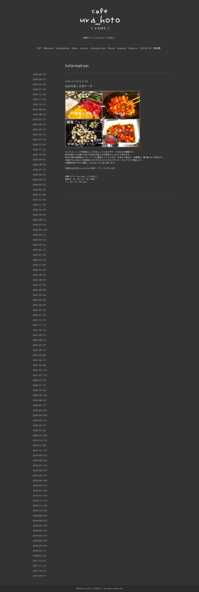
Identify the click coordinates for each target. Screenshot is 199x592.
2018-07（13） (40, 525)
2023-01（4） (40, 255)
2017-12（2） (40, 560)
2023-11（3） (40, 204)
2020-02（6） (40, 430)
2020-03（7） (40, 425)
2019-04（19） (40, 480)
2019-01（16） (40, 495)
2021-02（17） (40, 370)
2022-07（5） (40, 285)
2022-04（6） (40, 300)
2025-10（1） (40, 104)
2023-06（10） (40, 230)
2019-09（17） (40, 455)
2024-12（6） (40, 144)
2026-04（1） (40, 79)
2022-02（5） (40, 310)
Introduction (98, 48)
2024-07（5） (40, 169)
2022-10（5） (40, 270)
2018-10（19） (40, 510)
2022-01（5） (40, 315)
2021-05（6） (40, 355)
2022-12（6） (40, 260)
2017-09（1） (40, 576)
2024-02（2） (40, 189)
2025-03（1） (40, 129)
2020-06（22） (40, 410)
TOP (39, 48)
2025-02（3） (40, 134)
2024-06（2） (40, 174)
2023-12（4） (40, 199)
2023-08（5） (40, 219)
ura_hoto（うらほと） (93, 588)
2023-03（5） (40, 245)
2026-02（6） (40, 84)
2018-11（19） (40, 505)
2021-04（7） (40, 360)
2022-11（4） (40, 265)
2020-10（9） (40, 390)
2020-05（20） (40, 415)
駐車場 (157, 48)
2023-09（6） (40, 214)
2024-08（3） (40, 164)
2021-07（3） (40, 345)
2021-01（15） (40, 375)
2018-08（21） (40, 520)
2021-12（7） (40, 320)
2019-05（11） (40, 475)
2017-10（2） (40, 571)
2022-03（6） (40, 305)
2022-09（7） (40, 275)
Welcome (48, 48)
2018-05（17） (40, 535)
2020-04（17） (40, 420)
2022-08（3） (40, 280)
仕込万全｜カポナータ (78, 86)
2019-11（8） (40, 445)
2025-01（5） (40, 139)
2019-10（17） (40, 450)
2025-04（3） (40, 124)
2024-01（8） (40, 194)
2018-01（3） (40, 555)
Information (62, 48)
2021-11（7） (40, 325)
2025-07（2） (40, 119)
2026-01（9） (40, 89)
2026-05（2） (40, 74)
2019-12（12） (40, 440)
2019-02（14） (40, 490)
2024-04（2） (40, 179)
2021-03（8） (40, 365)
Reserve (133, 48)
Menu (75, 48)
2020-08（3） (40, 400)
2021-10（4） (40, 330)
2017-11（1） (40, 565)
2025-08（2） (40, 114)
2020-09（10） (40, 395)
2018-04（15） (40, 540)
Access (84, 48)
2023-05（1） (40, 235)
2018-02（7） (40, 550)
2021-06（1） (40, 350)
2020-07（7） (40, 405)
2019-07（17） (40, 465)
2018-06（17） (40, 530)
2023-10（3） (40, 209)
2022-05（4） (40, 295)
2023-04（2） (40, 240)
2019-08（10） (40, 460)
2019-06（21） (40, 470)
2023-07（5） (40, 225)
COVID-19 (145, 48)
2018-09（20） (40, 515)
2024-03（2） (40, 184)
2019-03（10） (40, 485)
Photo (111, 48)
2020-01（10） (40, 435)
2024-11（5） (40, 149)
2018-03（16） (40, 545)
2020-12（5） (40, 380)
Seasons (121, 48)
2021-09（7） (40, 335)
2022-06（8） (40, 290)
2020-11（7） (40, 385)
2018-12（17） (40, 500)
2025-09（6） (40, 109)
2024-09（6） (40, 159)
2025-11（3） (40, 99)
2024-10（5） (40, 154)
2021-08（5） (40, 340)
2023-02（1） (40, 250)
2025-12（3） (40, 94)
